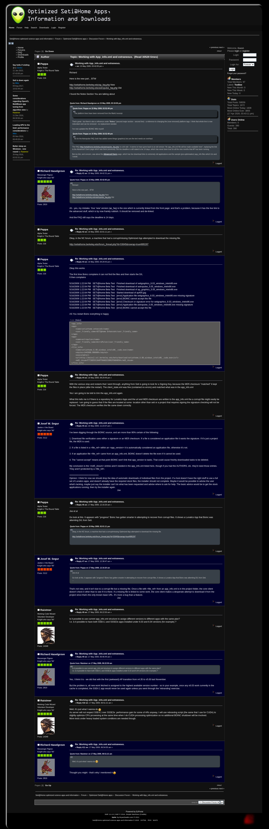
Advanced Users (110, 154)
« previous (214, 47)
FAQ (20, 52)
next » (222, 47)
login (237, 51)
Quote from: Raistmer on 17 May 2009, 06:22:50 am (91, 663)
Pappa (44, 63)
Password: (234, 60)
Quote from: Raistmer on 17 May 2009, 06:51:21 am (91, 754)
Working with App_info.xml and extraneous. (97, 63)
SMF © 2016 (120, 814)
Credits (143, 814)
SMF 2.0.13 (109, 814)
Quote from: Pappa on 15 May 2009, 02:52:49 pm (93, 108)
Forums (21, 50)
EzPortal (139, 812)
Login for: (234, 64)
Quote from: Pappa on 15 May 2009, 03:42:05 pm (90, 180)
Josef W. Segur (49, 423)
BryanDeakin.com (126, 817)
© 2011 (136, 817)
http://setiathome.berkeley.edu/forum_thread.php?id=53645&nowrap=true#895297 (108, 244)
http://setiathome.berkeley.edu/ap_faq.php (89, 85)
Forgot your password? (236, 73)
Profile (21, 57)
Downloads (23, 55)
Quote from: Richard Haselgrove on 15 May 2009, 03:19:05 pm (95, 103)
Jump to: (195, 802)
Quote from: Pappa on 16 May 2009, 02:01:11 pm (90, 526)
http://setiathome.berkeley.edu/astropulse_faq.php (93, 88)
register (245, 51)
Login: (236, 55)
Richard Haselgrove (52, 170)
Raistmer (45, 609)
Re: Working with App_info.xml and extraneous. (99, 170)
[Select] (78, 320)
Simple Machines (132, 814)
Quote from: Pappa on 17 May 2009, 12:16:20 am (90, 568)
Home (20, 47)
